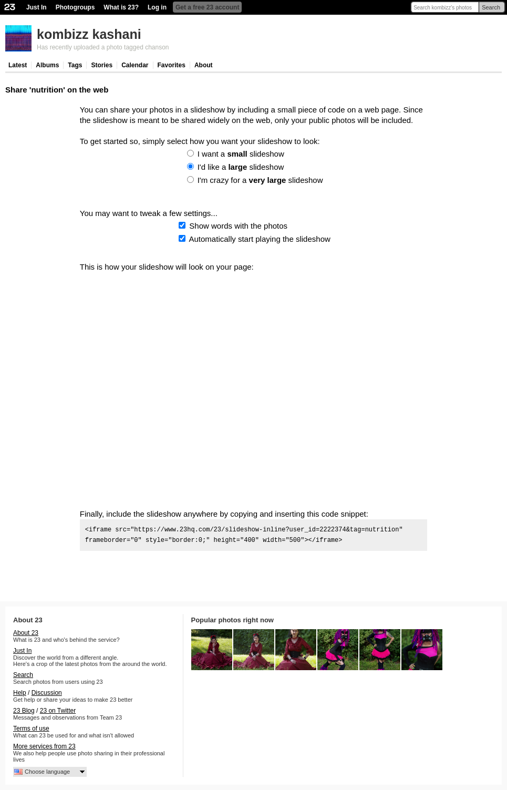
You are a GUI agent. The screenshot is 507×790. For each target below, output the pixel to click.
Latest (17, 65)
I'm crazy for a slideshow (260, 180)
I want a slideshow (241, 153)
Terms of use (31, 728)
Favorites (171, 65)
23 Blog (24, 710)
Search (491, 7)
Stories (101, 65)
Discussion (47, 692)
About (203, 65)
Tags (75, 65)
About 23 (25, 633)
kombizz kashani (89, 34)
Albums (47, 65)
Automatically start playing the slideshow (259, 238)
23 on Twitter (58, 710)
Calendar (134, 65)
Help (19, 692)
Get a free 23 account (207, 7)
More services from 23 (44, 746)
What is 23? (121, 7)
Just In (36, 7)
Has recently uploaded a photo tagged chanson (103, 47)
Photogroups (75, 7)
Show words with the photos (238, 225)
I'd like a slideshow (241, 166)
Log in (157, 7)
